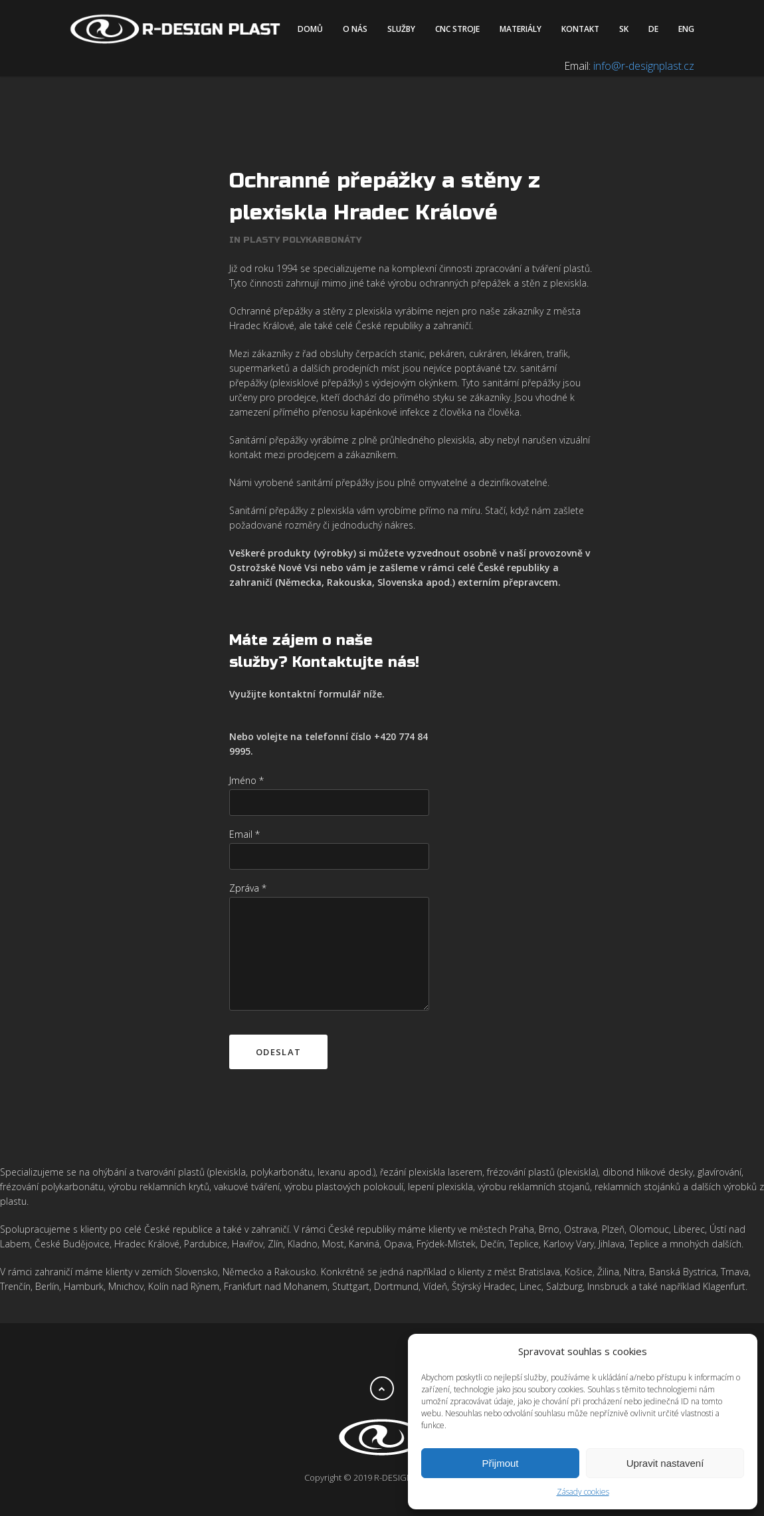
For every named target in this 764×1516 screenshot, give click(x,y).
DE (653, 29)
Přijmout (500, 1463)
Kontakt (580, 29)
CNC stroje (457, 29)
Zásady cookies (583, 1491)
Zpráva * (247, 866)
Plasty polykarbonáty (302, 218)
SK (623, 29)
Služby (401, 29)
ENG (686, 29)
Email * (244, 812)
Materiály (520, 29)
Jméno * (246, 758)
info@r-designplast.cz (643, 66)
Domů (310, 29)
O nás (355, 29)
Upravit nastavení (665, 1463)
